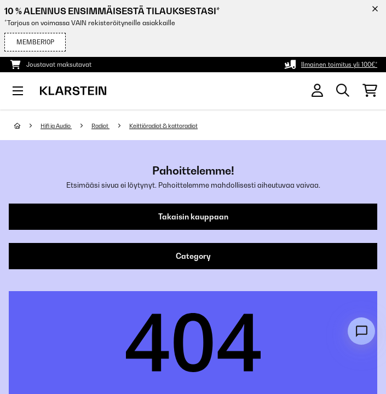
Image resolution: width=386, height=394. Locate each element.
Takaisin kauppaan (193, 216)
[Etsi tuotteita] (342, 91)
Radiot (100, 126)
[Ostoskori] (369, 91)
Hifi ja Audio (56, 126)
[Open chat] (361, 331)
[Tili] (317, 91)
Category (193, 256)
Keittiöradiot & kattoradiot (163, 126)
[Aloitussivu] (27, 126)
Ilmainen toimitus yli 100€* (339, 64)
